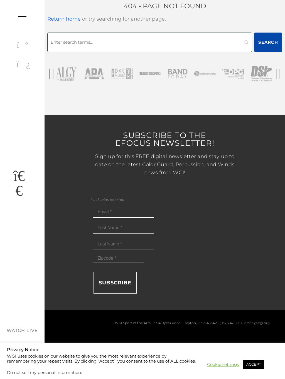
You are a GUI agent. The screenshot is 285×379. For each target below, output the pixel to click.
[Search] (149, 42)
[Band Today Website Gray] (191, 74)
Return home (64, 19)
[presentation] (51, 74)
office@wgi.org (257, 323)
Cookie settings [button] (223, 364)
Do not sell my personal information (44, 372)
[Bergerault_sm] (218, 74)
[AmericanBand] (107, 74)
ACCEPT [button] (253, 364)
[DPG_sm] (246, 74)
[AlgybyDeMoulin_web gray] (79, 74)
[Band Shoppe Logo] (163, 74)
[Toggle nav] (22, 14)
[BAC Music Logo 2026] (135, 74)
